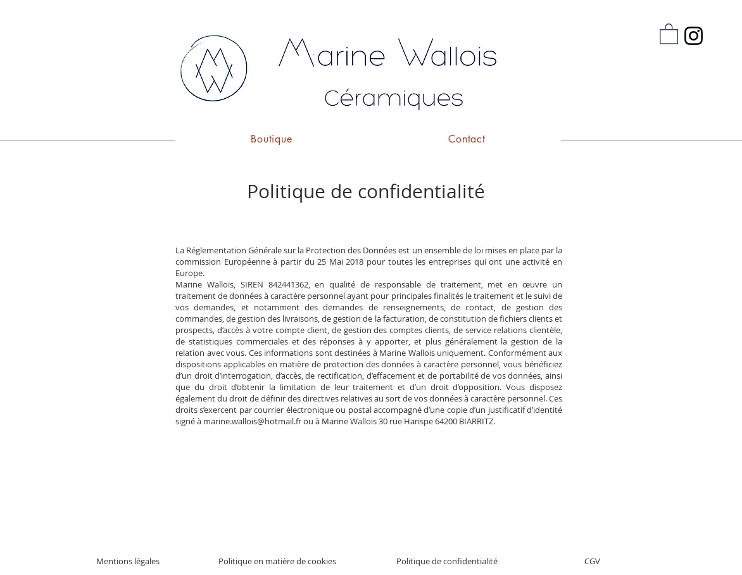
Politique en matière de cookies (277, 561)
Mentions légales (128, 561)
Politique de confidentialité (447, 561)
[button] (669, 33)
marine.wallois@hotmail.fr (252, 421)
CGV (592, 561)
